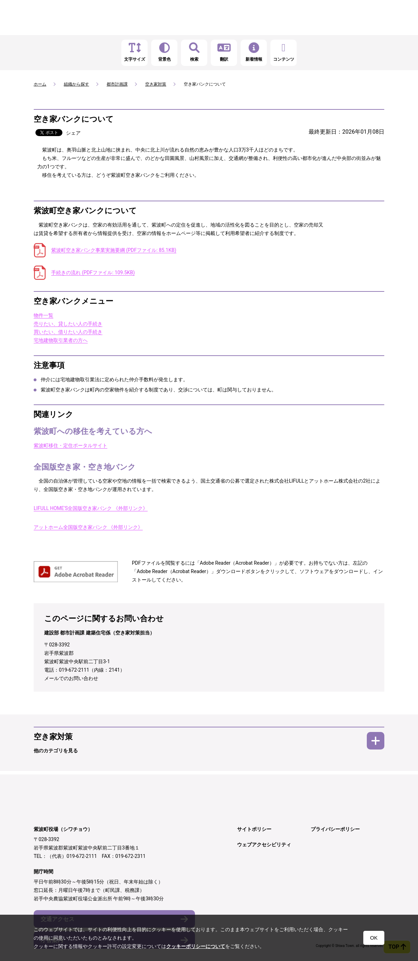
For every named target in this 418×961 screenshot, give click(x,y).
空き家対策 (155, 84)
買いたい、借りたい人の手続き (68, 332)
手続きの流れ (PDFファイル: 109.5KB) (93, 272)
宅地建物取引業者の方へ (61, 340)
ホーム (40, 84)
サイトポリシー (254, 829)
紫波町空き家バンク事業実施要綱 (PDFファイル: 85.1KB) (113, 250)
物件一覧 (43, 315)
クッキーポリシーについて (195, 946)
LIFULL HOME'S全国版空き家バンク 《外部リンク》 (91, 508)
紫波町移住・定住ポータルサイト (70, 445)
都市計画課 (117, 84)
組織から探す (76, 84)
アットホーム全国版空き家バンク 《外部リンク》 (88, 527)
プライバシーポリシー (335, 829)
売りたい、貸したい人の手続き (68, 324)
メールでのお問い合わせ (71, 678)
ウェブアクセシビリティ (264, 844)
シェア (73, 133)
